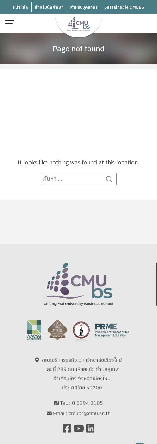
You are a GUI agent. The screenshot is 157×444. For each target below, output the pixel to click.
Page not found (78, 48)
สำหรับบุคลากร (84, 7)
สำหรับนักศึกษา (49, 7)
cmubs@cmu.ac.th (90, 410)
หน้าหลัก (20, 7)
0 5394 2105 (87, 400)
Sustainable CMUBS (124, 7)
